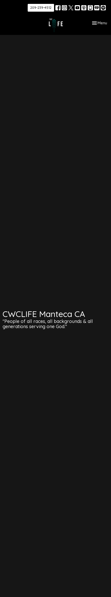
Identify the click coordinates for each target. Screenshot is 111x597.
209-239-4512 (40, 7)
